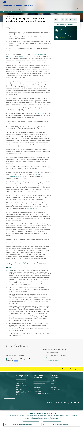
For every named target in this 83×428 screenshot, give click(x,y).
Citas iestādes (19, 383)
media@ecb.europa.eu (54, 360)
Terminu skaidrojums (21, 381)
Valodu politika (37, 387)
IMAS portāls (54, 387)
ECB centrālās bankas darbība (70, 9)
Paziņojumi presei (23, 11)
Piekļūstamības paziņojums (40, 391)
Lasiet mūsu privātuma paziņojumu (31, 420)
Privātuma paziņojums (39, 383)
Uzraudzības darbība (31, 9)
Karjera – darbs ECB (21, 379)
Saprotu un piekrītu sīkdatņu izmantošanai (22, 424)
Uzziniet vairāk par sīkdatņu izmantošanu (52, 420)
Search (73, 2)
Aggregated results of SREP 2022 (68, 29)
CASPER (52, 385)
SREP (10, 270)
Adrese (18, 387)
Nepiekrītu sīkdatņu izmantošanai (61, 424)
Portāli (52, 381)
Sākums (4, 11)
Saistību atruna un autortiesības (42, 381)
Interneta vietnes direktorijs (9, 398)
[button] (75, 3)
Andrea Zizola (29, 264)
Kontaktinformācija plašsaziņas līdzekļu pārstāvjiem (18, 359)
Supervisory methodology (68, 36)
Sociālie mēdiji (20, 394)
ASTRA (52, 383)
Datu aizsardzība (38, 389)
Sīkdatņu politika (38, 385)
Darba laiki (19, 389)
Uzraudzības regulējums (17, 9)
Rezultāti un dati (42, 9)
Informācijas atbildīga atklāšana (42, 393)
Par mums (7, 9)
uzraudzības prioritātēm (30, 208)
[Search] (66, 2)
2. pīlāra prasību (38, 113)
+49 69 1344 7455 (52, 358)
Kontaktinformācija (21, 385)
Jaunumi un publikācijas (54, 9)
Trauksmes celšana (55, 389)
